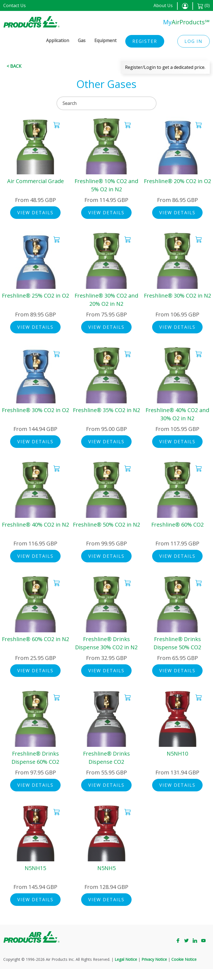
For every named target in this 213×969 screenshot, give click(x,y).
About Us (163, 5)
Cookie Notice (184, 959)
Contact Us (14, 5)
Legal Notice (126, 959)
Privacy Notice (154, 959)
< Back (14, 66)
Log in (193, 41)
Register (144, 41)
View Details (35, 213)
